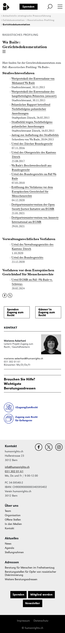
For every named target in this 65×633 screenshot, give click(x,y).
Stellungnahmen (14, 552)
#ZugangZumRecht (26, 407)
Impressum (23, 620)
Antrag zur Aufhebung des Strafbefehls (35, 135)
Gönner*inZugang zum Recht (46, 312)
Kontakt (9, 528)
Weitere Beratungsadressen (21, 579)
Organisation (12, 515)
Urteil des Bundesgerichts (27, 257)
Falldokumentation (14, 20)
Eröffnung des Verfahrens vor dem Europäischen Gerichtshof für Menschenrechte (32, 191)
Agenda (9, 548)
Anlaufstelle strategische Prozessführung (27, 15)
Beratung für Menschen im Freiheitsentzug (30, 567)
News (8, 543)
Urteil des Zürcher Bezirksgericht (32, 143)
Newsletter (32, 603)
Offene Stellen (13, 519)
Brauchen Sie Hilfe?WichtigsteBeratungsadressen (20, 383)
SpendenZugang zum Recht (15, 312)
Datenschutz (41, 620)
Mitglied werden (41, 594)
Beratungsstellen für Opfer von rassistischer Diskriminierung (30, 573)
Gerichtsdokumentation (16, 24)
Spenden (28, 6)
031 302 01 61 (14, 471)
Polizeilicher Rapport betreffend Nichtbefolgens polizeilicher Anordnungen (30, 109)
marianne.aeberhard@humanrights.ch (23, 358)
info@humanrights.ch (17, 467)
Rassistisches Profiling (40, 20)
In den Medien (13, 524)
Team (8, 511)
